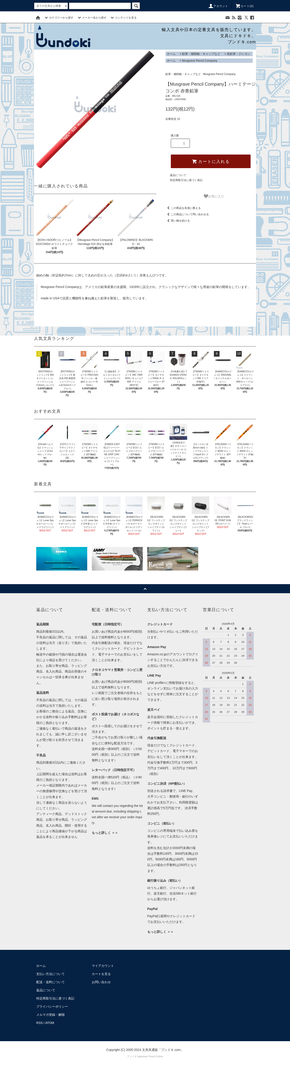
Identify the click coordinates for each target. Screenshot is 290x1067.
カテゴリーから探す (58, 17)
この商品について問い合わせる (187, 214)
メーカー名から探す (91, 17)
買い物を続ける (177, 220)
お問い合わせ (101, 982)
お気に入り (214, 196)
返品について (178, 175)
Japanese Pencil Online (150, 1056)
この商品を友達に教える (183, 208)
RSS (39, 1023)
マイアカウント (103, 966)
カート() (244, 6)
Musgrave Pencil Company (199, 60)
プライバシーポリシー (52, 1006)
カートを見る (101, 974)
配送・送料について (50, 982)
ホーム (171, 54)
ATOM (49, 1023)
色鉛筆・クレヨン (238, 54)
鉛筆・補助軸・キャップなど (201, 54)
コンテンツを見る (123, 17)
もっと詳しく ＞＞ (105, 833)
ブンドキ (132, 1056)
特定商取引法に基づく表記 (186, 180)
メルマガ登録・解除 (50, 1014)
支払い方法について (50, 974)
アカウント (218, 6)
